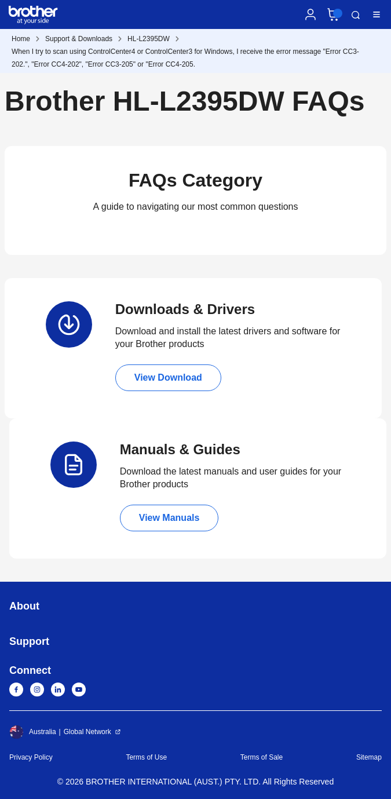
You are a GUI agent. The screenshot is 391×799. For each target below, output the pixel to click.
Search (355, 15)
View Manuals (169, 518)
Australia (32, 732)
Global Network (87, 732)
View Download (168, 377)
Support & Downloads (78, 39)
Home (21, 39)
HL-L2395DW (148, 39)
